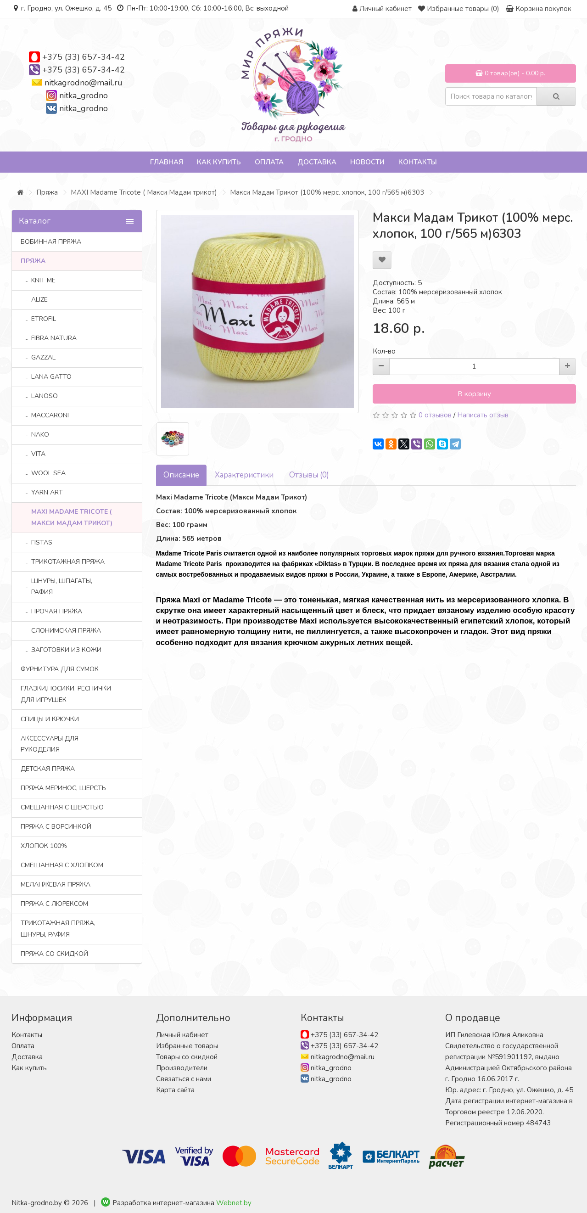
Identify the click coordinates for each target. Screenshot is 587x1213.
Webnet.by (234, 1202)
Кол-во (384, 351)
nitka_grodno (83, 95)
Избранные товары (187, 1045)
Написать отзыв (483, 415)
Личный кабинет (182, 1034)
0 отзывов (435, 415)
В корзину (474, 394)
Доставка (316, 162)
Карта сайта (175, 1090)
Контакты (417, 162)
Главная (166, 162)
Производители (181, 1068)
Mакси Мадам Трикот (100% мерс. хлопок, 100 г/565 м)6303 (327, 192)
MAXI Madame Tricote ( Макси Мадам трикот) (144, 192)
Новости (367, 162)
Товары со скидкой (187, 1056)
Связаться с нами (183, 1079)
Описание (181, 475)
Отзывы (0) (309, 475)
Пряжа (47, 192)
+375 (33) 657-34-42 (83, 56)
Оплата (269, 162)
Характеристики (244, 475)
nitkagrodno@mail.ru (84, 82)
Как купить (219, 162)
